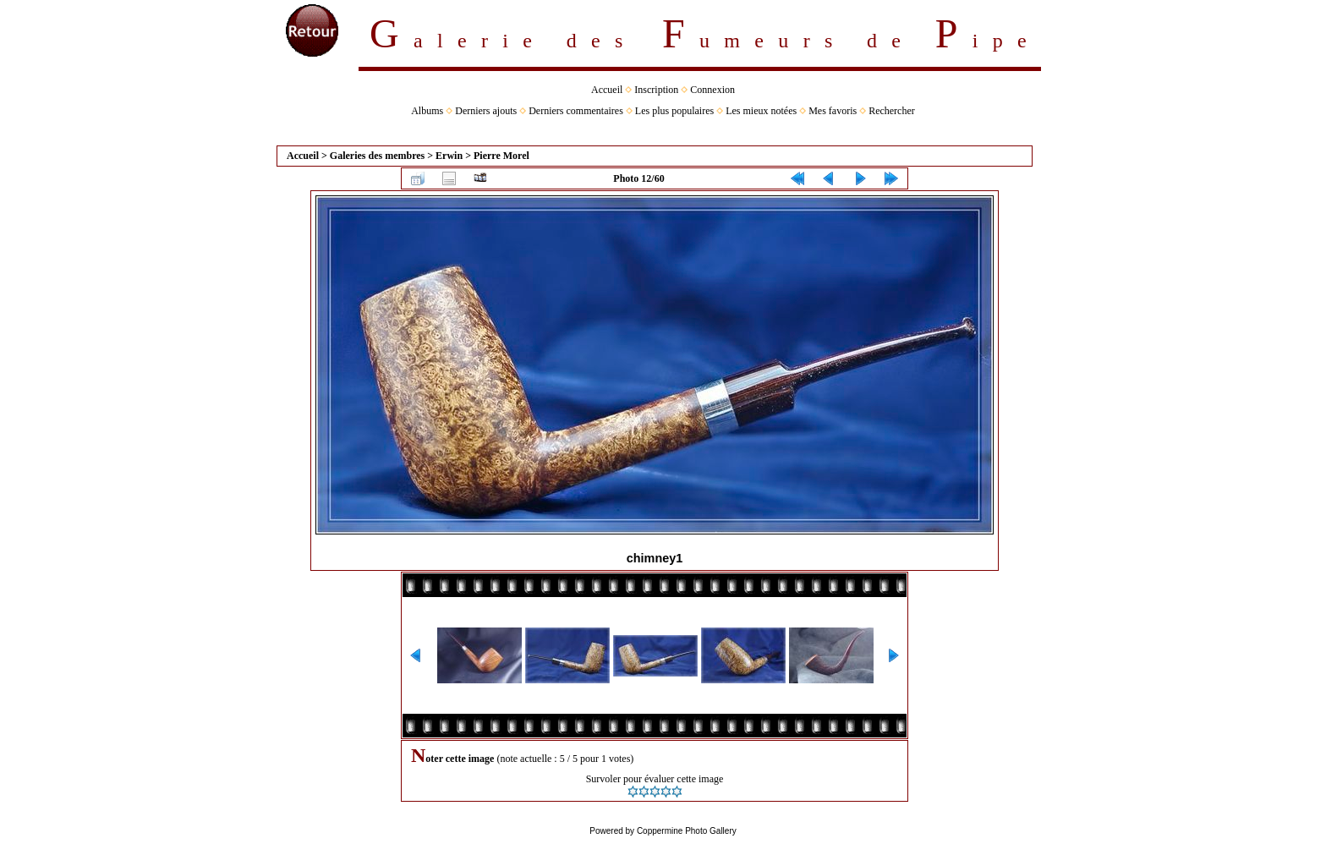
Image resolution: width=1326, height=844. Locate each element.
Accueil (606, 90)
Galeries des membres (377, 156)
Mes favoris (832, 111)
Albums (427, 111)
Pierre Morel (501, 156)
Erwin (449, 156)
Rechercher (891, 111)
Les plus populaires (674, 111)
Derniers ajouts (486, 111)
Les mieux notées (761, 111)
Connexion (712, 90)
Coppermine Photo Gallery (687, 831)
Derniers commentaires (576, 111)
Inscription (656, 90)
